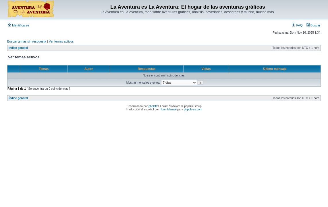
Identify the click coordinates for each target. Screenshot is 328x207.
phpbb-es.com (193, 109)
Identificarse (18, 25)
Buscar (313, 25)
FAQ (297, 25)
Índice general (18, 47)
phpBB (152, 106)
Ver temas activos (61, 41)
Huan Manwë (168, 109)
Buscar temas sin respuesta (26, 41)
